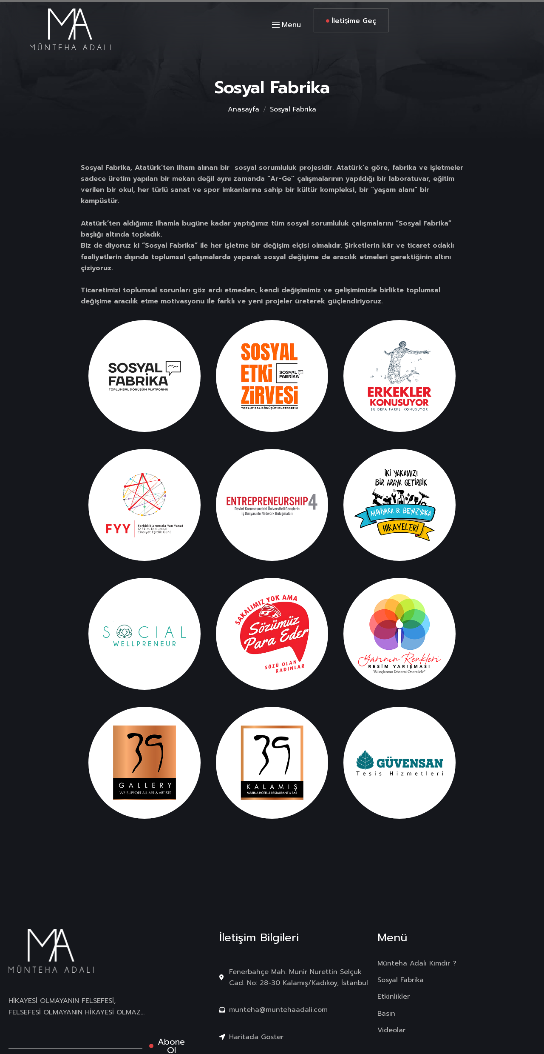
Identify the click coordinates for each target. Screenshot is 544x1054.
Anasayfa (243, 109)
